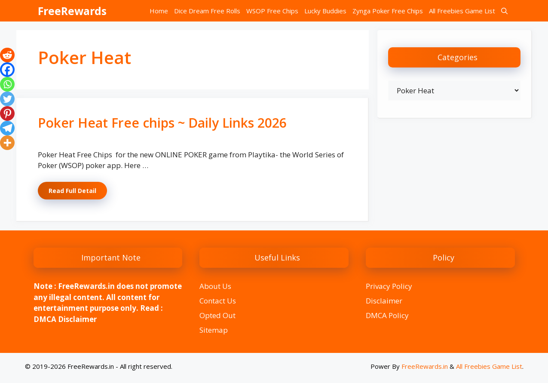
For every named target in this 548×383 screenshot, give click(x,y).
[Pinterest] (7, 113)
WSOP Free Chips (272, 10)
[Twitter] (7, 99)
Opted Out (217, 315)
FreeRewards (72, 10)
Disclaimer (384, 301)
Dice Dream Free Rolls (207, 10)
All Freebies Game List (462, 10)
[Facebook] (7, 69)
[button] (504, 10)
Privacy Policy (389, 286)
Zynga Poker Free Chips (387, 10)
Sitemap (213, 330)
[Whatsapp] (7, 84)
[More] (7, 142)
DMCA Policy (387, 315)
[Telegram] (7, 128)
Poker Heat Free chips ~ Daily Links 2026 (162, 123)
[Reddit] (7, 55)
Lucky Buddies (325, 10)
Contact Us (217, 301)
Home (159, 10)
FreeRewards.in (424, 366)
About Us (215, 286)
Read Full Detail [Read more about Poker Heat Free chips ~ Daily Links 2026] (72, 191)
